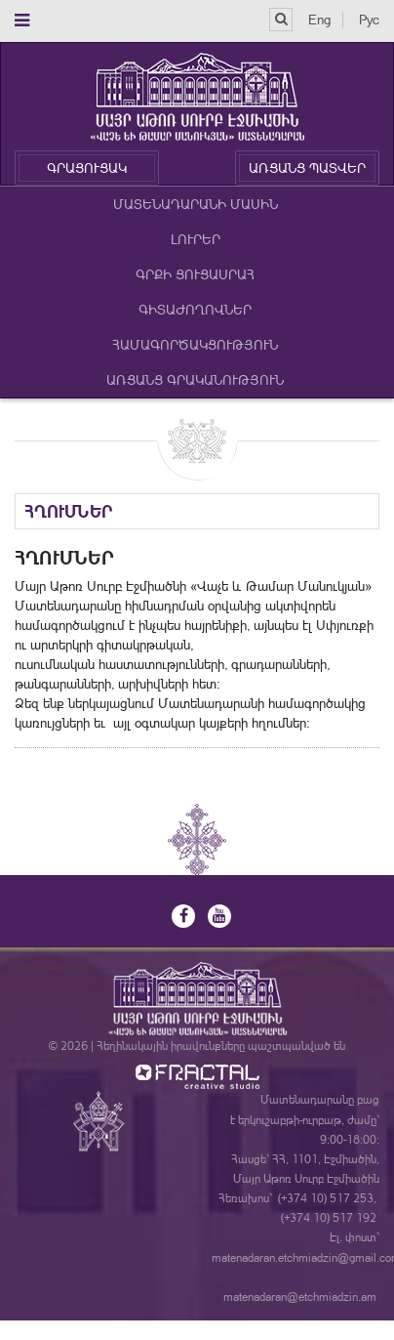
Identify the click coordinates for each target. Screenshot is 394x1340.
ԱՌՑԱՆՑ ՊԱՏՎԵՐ (307, 168)
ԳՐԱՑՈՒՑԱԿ (87, 168)
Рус (369, 19)
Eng (319, 19)
